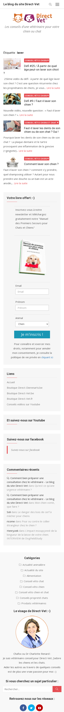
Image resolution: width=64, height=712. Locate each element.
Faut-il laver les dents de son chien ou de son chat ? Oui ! (42, 129)
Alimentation (34, 575)
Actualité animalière (34, 564)
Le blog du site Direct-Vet (21, 4)
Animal (19, 318)
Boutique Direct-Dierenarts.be (24, 387)
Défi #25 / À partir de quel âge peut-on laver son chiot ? (31, 69)
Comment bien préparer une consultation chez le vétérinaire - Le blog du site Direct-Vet (30, 481)
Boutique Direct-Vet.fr (20, 398)
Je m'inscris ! (32, 334)
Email (18, 285)
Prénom (20, 301)
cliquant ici (47, 357)
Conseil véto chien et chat (40, 122)
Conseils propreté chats (34, 598)
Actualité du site (33, 570)
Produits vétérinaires (33, 603)
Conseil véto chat (34, 581)
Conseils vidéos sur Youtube (23, 404)
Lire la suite (53, 88)
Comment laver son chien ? (41, 164)
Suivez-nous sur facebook (25, 439)
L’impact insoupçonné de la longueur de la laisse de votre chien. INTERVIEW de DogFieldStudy (32, 534)
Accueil (11, 382)
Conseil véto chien (36, 60)
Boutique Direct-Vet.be (20, 393)
